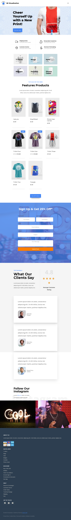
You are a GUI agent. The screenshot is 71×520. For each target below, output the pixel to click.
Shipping (5, 494)
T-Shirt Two (16, 182)
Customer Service (7, 487)
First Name (21, 216)
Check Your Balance (8, 472)
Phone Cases (6, 462)
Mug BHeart (34, 119)
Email (19, 223)
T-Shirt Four (17, 151)
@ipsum (19, 395)
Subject (20, 231)
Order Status (6, 489)
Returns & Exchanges (8, 485)
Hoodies (34, 72)
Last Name (39, 216)
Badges (5, 457)
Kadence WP (24, 512)
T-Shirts (5, 451)
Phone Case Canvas (51, 120)
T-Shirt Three (51, 151)
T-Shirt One (33, 151)
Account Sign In (7, 475)
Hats (48, 60)
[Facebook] (4, 503)
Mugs (33, 60)
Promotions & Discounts (9, 477)
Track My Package (7, 492)
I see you (16, 119)
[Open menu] (68, 3)
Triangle (32, 182)
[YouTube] (12, 503)
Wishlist (5, 470)
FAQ (4, 496)
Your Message (21, 238)
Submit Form (35, 249)
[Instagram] (8, 503)
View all (17, 61)
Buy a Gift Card (7, 468)
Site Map (5, 479)
